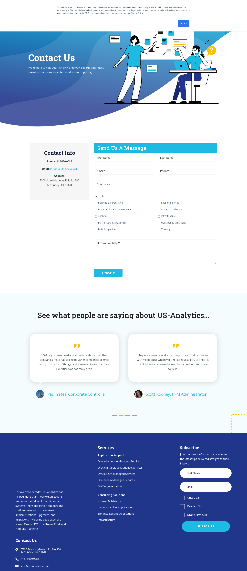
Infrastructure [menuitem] (106, 520)
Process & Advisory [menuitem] (109, 501)
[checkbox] (124, 216)
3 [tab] (127, 415)
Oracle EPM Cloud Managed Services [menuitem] (120, 467)
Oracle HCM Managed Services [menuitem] (116, 474)
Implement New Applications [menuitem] (115, 507)
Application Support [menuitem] (111, 455)
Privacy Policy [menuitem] (222, 564)
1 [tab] (114, 415)
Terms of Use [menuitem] (202, 564)
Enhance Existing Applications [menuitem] (116, 513)
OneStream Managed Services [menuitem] (116, 480)
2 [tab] (121, 415)
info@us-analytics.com (64, 168)
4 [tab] (134, 415)
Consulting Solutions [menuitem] (111, 495)
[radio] (206, 497)
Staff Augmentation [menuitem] (110, 486)
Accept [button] (184, 23)
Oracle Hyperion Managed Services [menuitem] (119, 461)
